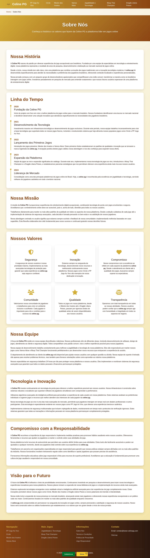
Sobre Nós (80, 531)
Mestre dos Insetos (58, 4)
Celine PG (16, 4)
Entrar (82, 554)
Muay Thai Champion (111, 4)
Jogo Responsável (83, 541)
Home (8, 12)
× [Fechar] (86, 553)
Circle (48, 3)
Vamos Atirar (74, 4)
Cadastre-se (68, 554)
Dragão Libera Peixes (131, 4)
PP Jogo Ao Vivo (34, 4)
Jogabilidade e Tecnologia (90, 4)
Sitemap (114, 535)
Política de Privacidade (85, 538)
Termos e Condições (84, 534)
